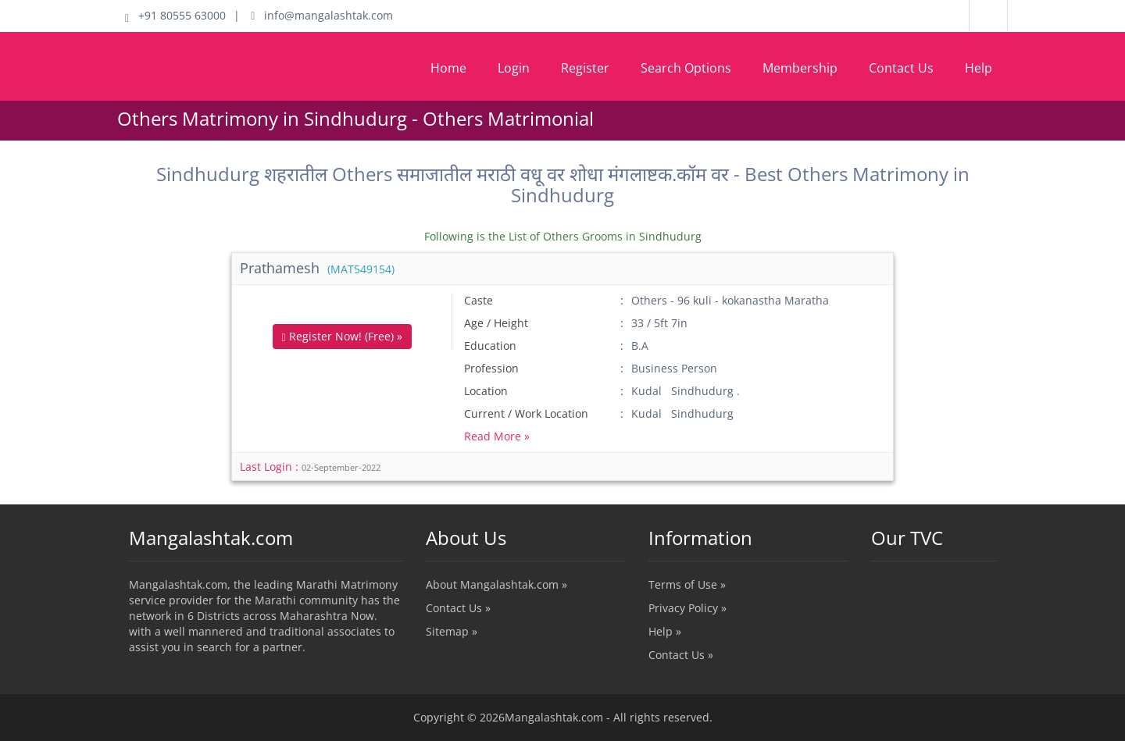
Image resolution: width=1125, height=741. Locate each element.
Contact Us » (458, 607)
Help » (664, 631)
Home (448, 68)
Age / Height (496, 322)
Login (514, 68)
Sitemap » (451, 631)
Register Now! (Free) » (342, 336)
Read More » (497, 436)
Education (490, 345)
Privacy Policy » (687, 607)
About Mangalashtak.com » (496, 584)
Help (978, 68)
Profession (491, 368)
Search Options (686, 68)
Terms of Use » (687, 584)
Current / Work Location (526, 413)
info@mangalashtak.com (322, 15)
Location (486, 390)
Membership (800, 68)
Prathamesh (317, 267)
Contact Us (901, 68)
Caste (478, 300)
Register (585, 68)
